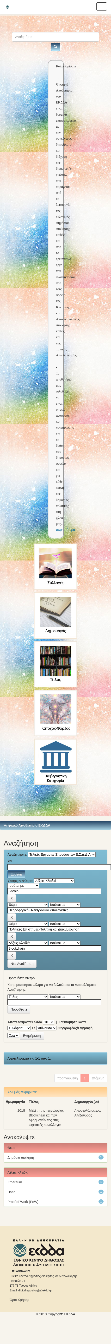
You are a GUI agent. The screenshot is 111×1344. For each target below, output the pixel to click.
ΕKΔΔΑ (69, 1314)
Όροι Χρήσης (19, 1300)
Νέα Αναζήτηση (22, 964)
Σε (33, 1028)
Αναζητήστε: (17, 854)
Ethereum (14, 1182)
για (9, 860)
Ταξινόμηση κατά (72, 1022)
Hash (11, 1192)
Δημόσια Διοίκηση (20, 1157)
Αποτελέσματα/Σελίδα (24, 1022)
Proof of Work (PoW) (22, 1202)
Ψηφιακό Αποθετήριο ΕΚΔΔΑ (27, 825)
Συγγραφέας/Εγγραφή (74, 1028)
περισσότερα (65, 530)
